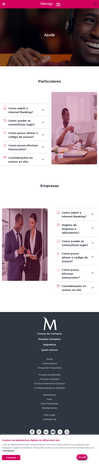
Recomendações (49, 403)
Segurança (49, 344)
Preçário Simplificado (49, 375)
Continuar (11, 457)
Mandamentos (49, 408)
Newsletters (49, 395)
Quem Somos (49, 350)
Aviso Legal (49, 415)
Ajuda (50, 359)
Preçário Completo (49, 339)
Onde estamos (49, 363)
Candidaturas (49, 419)
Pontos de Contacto (49, 333)
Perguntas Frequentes (49, 368)
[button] (25, 110)
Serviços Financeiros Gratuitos (49, 383)
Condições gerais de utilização (49, 388)
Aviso (49, 399)
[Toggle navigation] (3, 4)
